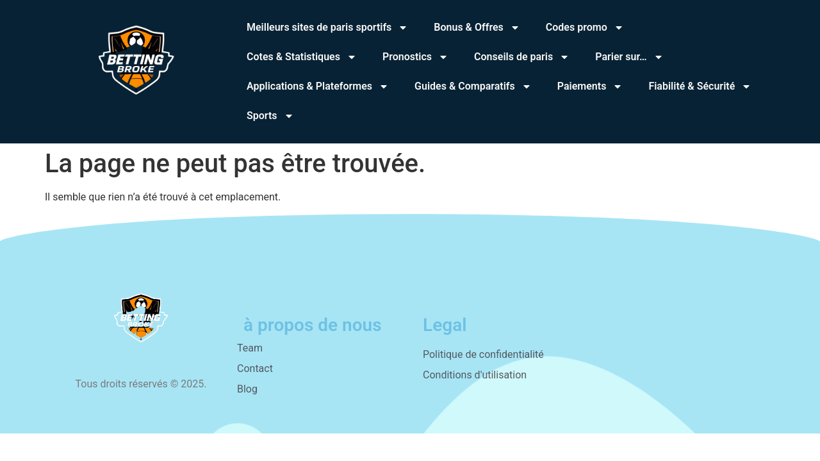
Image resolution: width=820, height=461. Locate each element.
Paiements (590, 86)
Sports (270, 115)
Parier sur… (629, 57)
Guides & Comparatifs (473, 86)
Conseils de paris (522, 57)
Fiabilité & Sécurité (699, 86)
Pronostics (415, 57)
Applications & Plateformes (318, 86)
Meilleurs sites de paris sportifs (327, 27)
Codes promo (585, 27)
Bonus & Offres (477, 27)
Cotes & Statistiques (302, 57)
